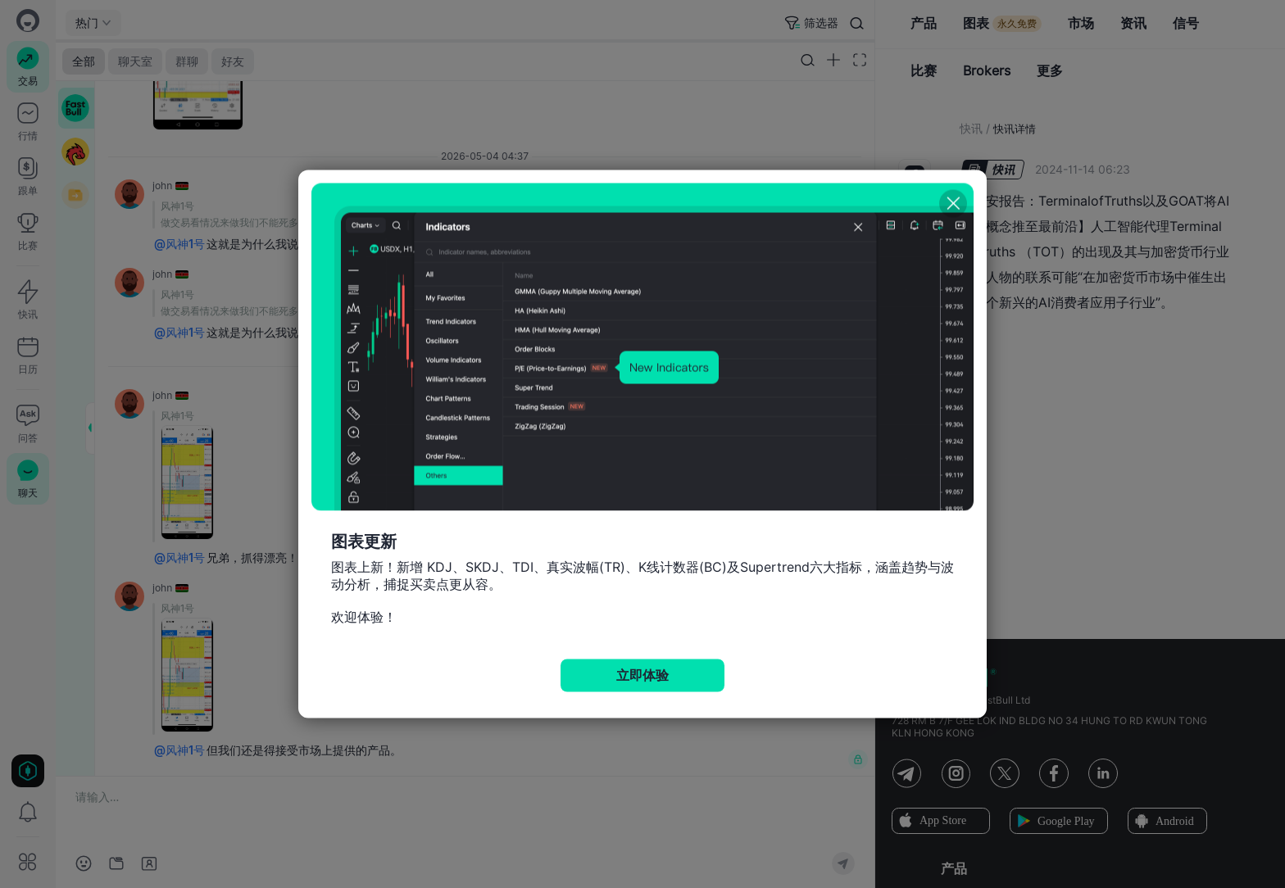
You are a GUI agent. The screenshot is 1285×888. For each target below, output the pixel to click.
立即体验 (642, 675)
